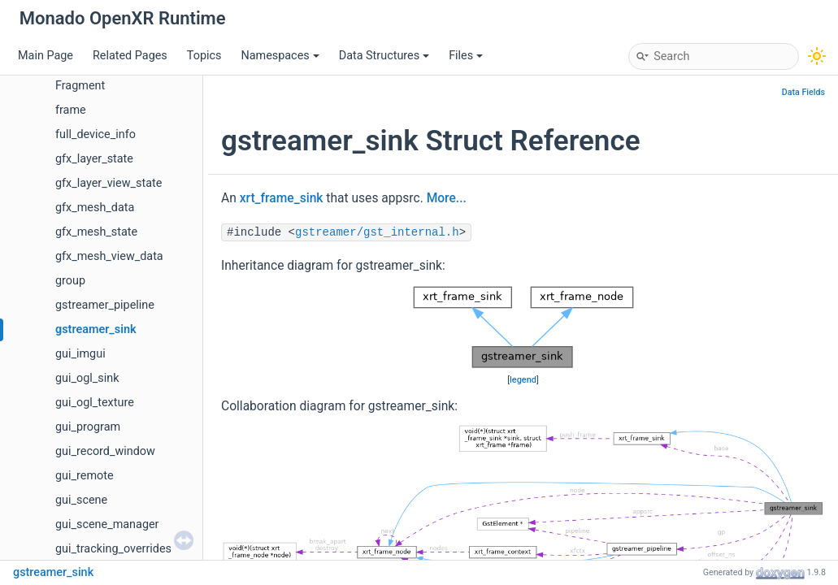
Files (466, 56)
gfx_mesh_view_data (109, 256)
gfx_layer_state (94, 159)
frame (70, 110)
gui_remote (84, 476)
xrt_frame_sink (281, 198)
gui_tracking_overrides (113, 549)
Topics (204, 56)
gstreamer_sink (96, 329)
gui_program (87, 427)
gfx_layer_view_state (108, 183)
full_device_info (95, 134)
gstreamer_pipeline (104, 305)
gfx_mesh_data (94, 207)
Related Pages (130, 56)
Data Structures (384, 56)
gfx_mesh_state (96, 232)
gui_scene (81, 500)
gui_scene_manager (106, 524)
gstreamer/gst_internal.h (377, 232)
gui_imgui (80, 354)
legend (523, 380)
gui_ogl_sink (87, 378)
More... (447, 198)
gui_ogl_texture (94, 403)
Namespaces (280, 56)
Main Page (45, 56)
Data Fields (803, 92)
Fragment (80, 86)
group (70, 281)
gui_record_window (105, 451)
